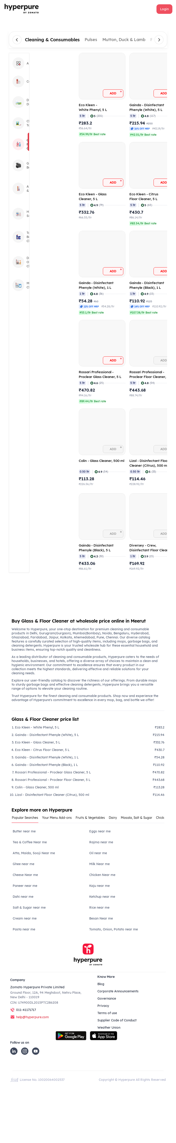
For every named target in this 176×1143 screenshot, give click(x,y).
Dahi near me (23, 897)
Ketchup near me (102, 897)
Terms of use (107, 1013)
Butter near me (24, 831)
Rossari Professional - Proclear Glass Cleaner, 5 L (53, 772)
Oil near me (98, 853)
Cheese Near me (25, 875)
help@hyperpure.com (32, 1017)
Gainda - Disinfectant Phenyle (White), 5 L (47, 735)
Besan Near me (101, 918)
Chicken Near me (102, 875)
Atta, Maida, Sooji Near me (34, 853)
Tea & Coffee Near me (30, 842)
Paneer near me (25, 886)
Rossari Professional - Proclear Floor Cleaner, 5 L (52, 780)
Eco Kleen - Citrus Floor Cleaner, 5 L (42, 750)
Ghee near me (23, 864)
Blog (100, 984)
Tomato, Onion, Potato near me (113, 929)
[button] (164, 9)
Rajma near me (101, 842)
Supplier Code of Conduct (116, 1020)
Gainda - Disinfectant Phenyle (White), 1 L (47, 757)
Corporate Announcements (118, 991)
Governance (106, 998)
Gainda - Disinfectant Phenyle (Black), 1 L (46, 765)
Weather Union (108, 1027)
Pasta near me (24, 929)
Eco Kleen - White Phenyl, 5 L (37, 727)
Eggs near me (100, 831)
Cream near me (25, 918)
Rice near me (99, 907)
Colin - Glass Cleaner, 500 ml (37, 787)
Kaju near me (99, 886)
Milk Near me (99, 864)
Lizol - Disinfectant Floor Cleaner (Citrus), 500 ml (52, 795)
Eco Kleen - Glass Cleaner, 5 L (37, 742)
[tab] (27, 819)
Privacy (103, 1006)
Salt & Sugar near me (29, 907)
